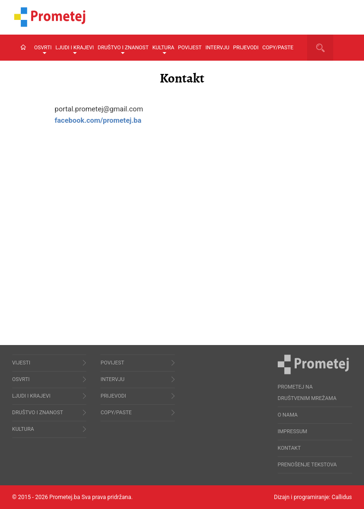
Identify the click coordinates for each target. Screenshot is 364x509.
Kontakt (289, 448)
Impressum (292, 431)
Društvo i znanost (123, 49)
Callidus (342, 497)
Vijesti (21, 363)
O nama (288, 415)
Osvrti (43, 49)
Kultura (163, 49)
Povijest (190, 48)
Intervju (217, 48)
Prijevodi (246, 48)
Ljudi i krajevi (74, 49)
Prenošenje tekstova (307, 465)
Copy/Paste (278, 48)
